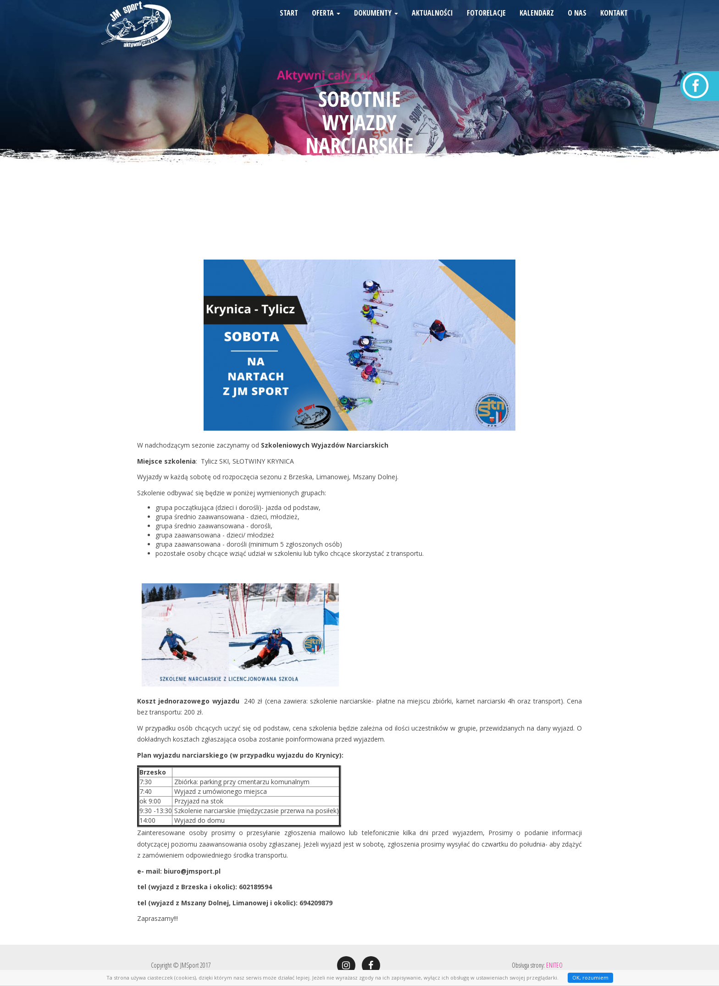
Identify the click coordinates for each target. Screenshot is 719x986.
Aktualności (432, 25)
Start (289, 25)
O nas (577, 25)
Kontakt (614, 25)
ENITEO (554, 965)
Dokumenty (376, 25)
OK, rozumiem (590, 977)
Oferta (326, 25)
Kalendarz (537, 25)
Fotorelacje (486, 25)
